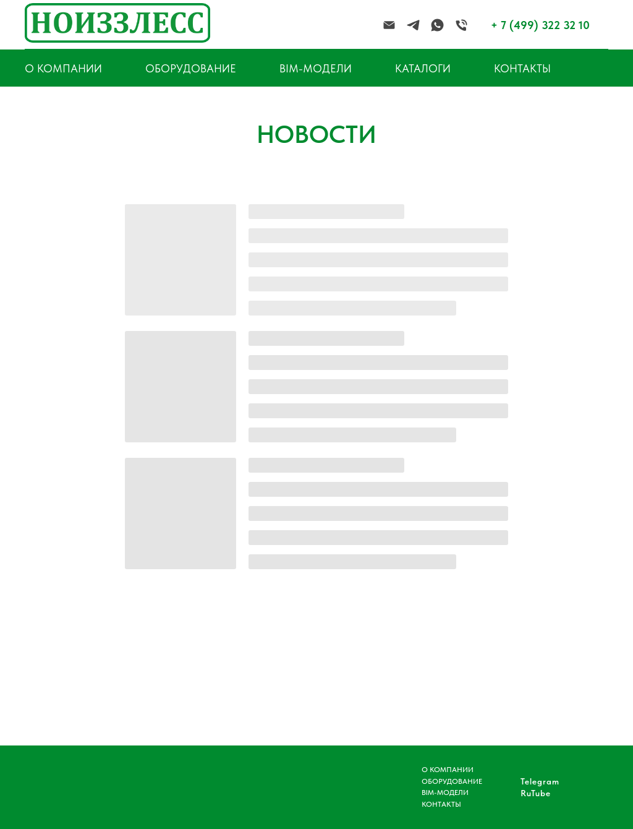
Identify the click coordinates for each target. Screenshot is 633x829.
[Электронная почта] (389, 25)
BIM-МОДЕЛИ (315, 68)
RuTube (535, 793)
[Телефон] (461, 25)
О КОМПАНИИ (448, 769)
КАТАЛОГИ (423, 68)
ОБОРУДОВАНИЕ (190, 68)
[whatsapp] (437, 25)
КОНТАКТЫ (522, 68)
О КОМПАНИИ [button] (63, 68)
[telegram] (413, 25)
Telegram (539, 781)
